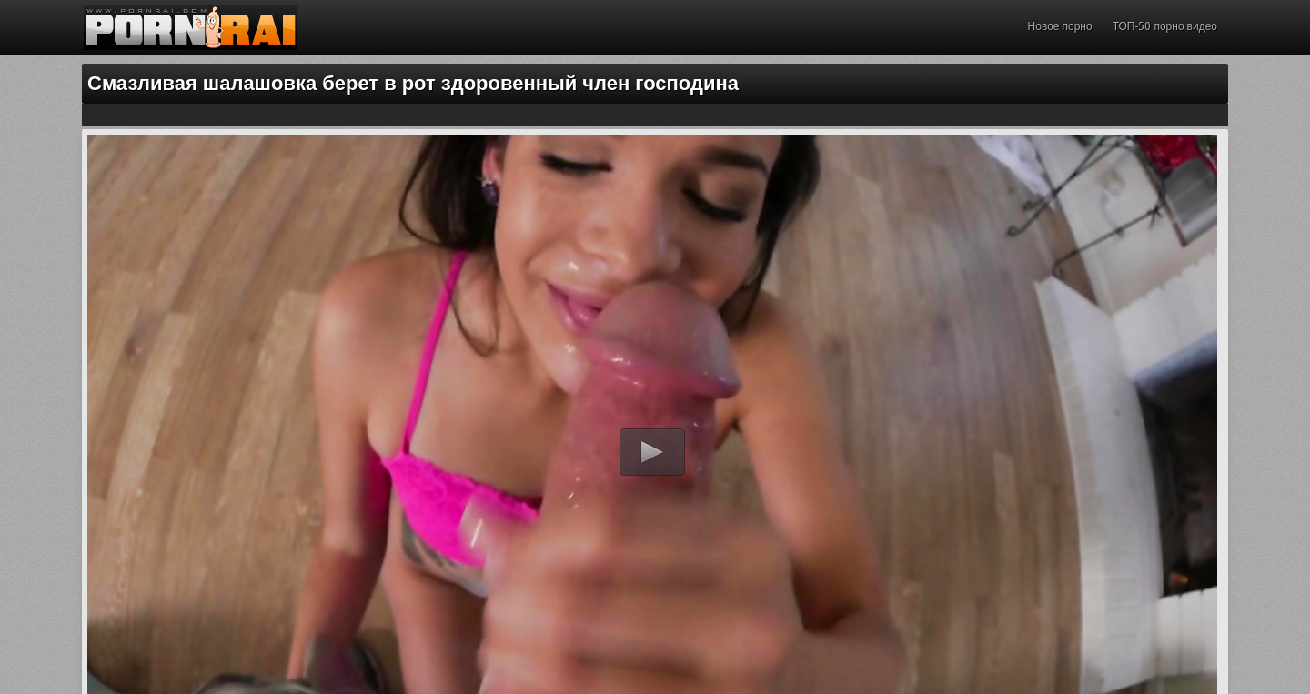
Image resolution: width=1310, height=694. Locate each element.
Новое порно (1060, 26)
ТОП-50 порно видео (1165, 26)
